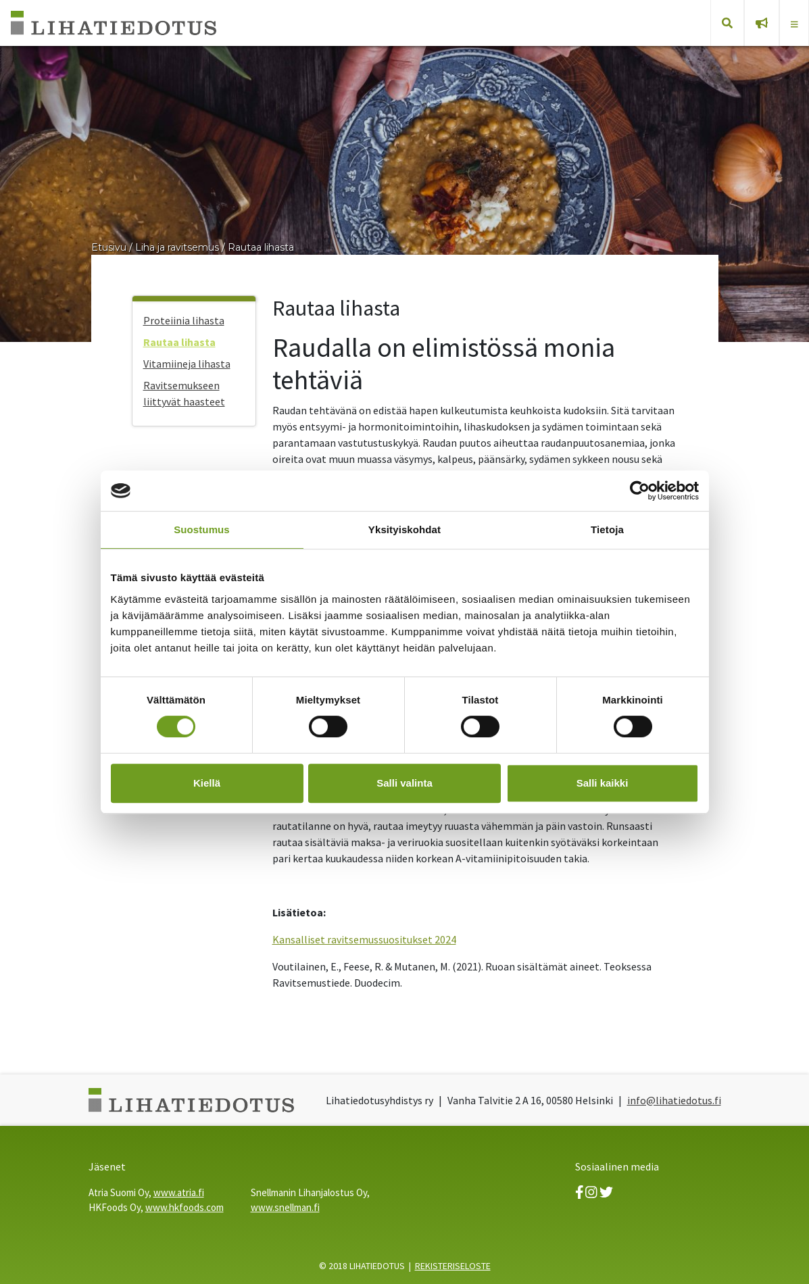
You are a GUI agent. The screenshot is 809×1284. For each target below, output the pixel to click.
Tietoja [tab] (607, 529)
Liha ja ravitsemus (177, 247)
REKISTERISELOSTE (453, 1266)
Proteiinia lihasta (183, 320)
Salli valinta (404, 783)
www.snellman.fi (285, 1207)
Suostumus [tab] (202, 529)
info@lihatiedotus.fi (674, 1100)
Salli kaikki (603, 783)
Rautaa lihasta (261, 247)
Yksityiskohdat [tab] (404, 529)
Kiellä (206, 783)
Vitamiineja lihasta (186, 363)
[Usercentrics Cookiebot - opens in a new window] (640, 490)
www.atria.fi (178, 1192)
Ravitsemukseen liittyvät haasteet (184, 393)
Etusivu (108, 247)
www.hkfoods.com (184, 1207)
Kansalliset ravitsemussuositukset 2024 (364, 939)
